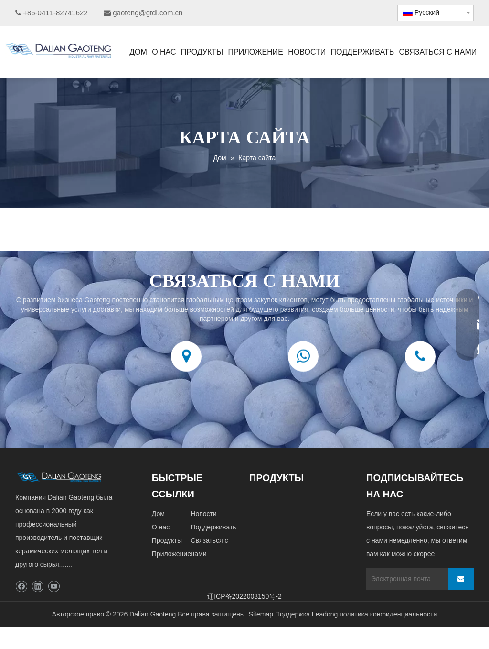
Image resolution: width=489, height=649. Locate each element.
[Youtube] (54, 587)
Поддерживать (213, 527)
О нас (161, 527)
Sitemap (261, 614)
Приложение (171, 554)
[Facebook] (21, 587)
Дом (158, 513)
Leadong (325, 614)
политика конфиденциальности (388, 614)
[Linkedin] (37, 587)
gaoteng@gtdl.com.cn (147, 13)
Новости (203, 513)
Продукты (167, 540)
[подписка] (461, 579)
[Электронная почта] (404, 579)
